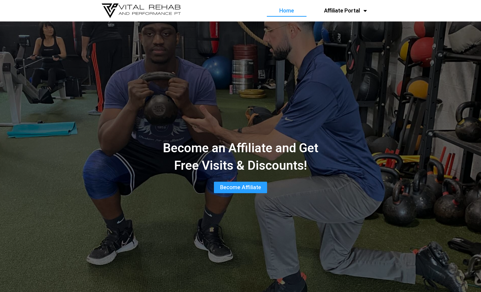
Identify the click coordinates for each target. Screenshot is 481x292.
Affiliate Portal (346, 10)
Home (286, 10)
